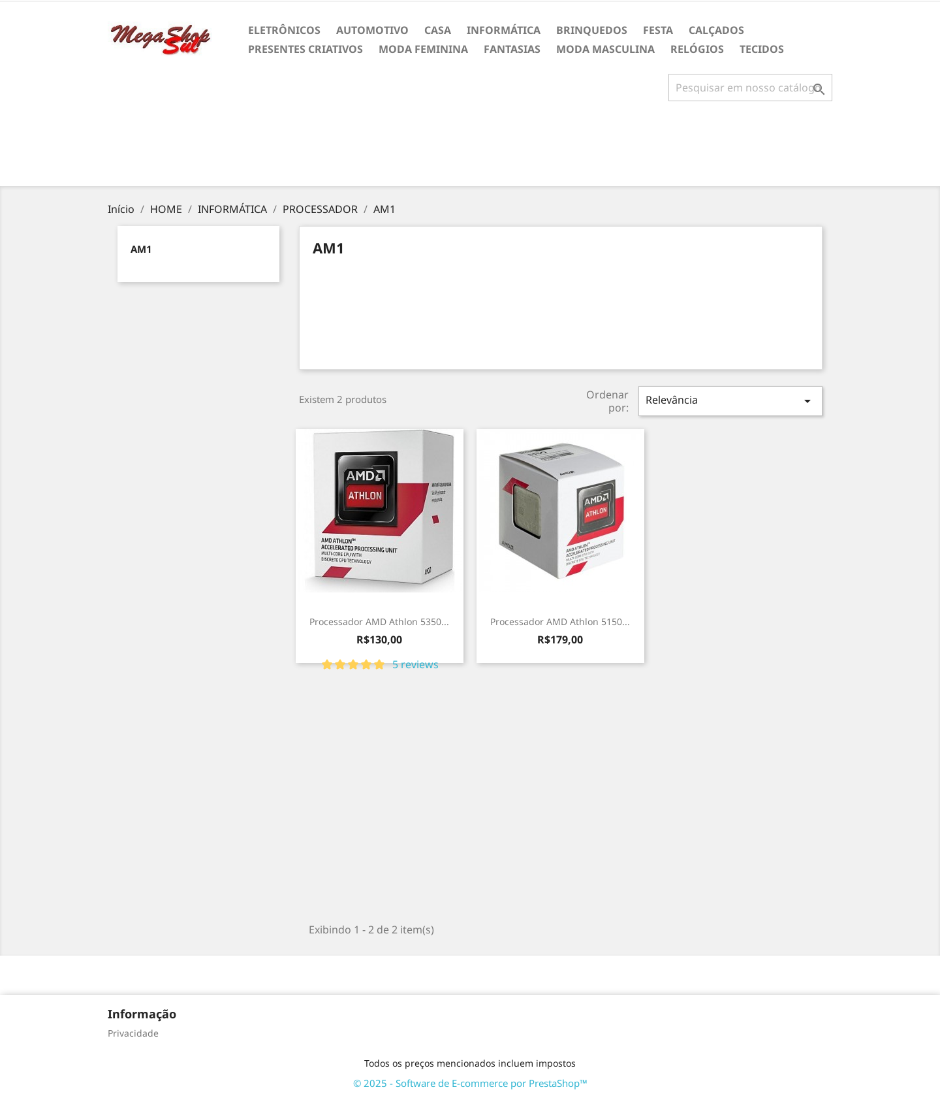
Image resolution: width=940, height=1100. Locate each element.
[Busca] (750, 87)
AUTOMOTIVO (372, 30)
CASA (437, 30)
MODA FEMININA (423, 49)
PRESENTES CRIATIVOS (305, 49)
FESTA (658, 30)
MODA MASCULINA (605, 49)
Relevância (730, 401)
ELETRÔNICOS (284, 30)
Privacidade (133, 1033)
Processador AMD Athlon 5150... (560, 621)
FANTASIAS (512, 49)
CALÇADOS (716, 30)
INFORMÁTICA (503, 30)
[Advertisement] (470, 149)
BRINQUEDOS (591, 30)
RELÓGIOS (697, 49)
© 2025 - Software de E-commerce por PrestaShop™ (470, 1083)
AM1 (141, 248)
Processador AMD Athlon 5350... (379, 621)
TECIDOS (762, 49)
